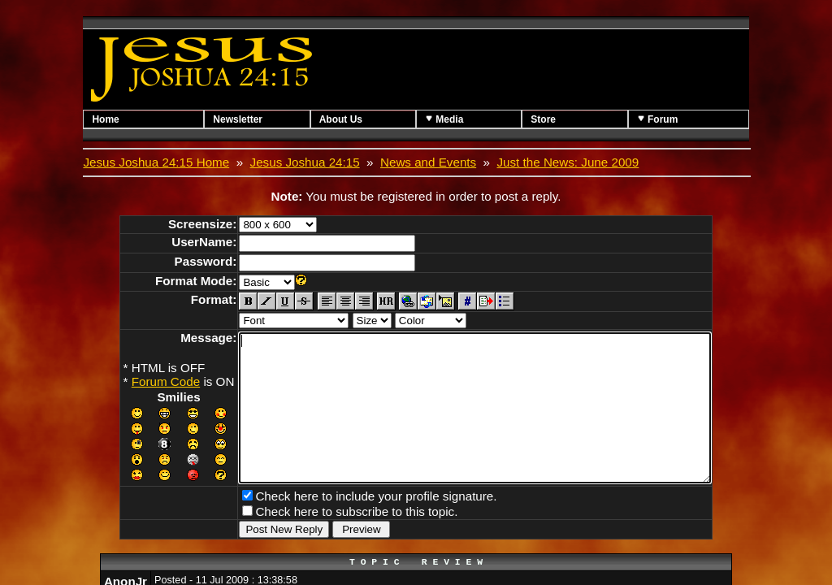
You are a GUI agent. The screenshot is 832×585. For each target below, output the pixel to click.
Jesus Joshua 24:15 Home (156, 162)
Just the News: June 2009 (567, 162)
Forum (657, 119)
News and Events (428, 162)
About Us (340, 119)
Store (543, 119)
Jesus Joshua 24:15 (305, 162)
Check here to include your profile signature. (347, 522)
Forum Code (137, 381)
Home (105, 119)
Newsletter (237, 119)
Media (444, 119)
